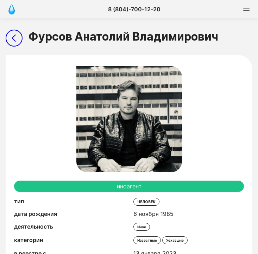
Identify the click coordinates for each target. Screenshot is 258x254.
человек (146, 202)
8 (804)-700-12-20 (134, 9)
